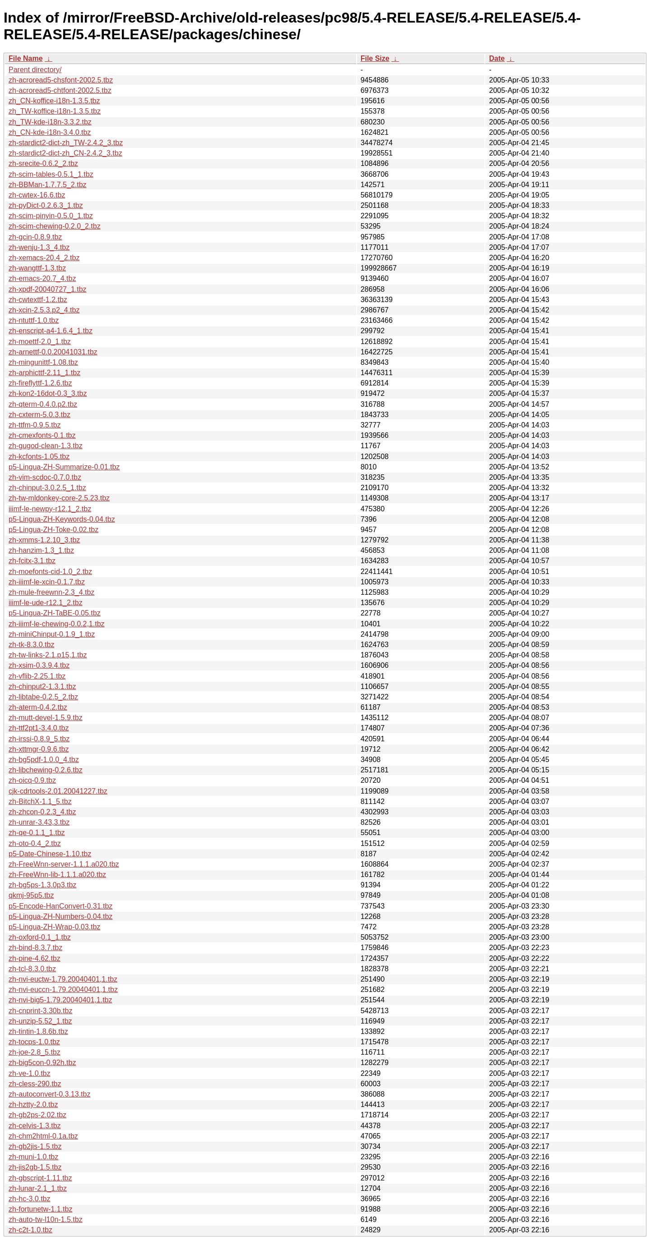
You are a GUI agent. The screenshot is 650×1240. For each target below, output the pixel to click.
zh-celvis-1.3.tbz (35, 1126)
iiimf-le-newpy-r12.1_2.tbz (50, 509)
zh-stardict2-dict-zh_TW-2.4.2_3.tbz (66, 143)
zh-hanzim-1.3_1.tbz (41, 550)
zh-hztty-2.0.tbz (33, 1104)
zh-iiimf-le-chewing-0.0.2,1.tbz (57, 624)
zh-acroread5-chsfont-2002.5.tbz (61, 80)
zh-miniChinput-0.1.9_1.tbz (52, 634)
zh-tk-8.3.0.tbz (31, 644)
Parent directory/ (35, 69)
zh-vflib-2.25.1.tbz (37, 676)
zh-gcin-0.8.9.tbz (35, 237)
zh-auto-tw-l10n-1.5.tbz (46, 1219)
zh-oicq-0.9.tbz (32, 780)
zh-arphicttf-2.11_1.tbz (44, 373)
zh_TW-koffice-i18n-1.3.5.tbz (55, 111)
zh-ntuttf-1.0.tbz (34, 320)
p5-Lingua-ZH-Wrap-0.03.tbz (54, 927)
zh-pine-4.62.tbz (34, 958)
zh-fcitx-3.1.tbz (32, 561)
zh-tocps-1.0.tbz (34, 1042)
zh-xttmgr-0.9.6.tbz (39, 749)
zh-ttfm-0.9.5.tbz (35, 425)
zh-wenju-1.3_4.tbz (39, 247)
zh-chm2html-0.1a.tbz (43, 1136)
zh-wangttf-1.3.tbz (37, 268)
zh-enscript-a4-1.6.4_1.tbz (51, 331)
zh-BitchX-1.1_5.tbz (40, 801)
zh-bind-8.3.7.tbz (35, 947)
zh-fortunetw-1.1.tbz (40, 1209)
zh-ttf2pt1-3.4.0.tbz (39, 728)
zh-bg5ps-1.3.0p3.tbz (42, 885)
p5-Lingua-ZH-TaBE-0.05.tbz (55, 613)
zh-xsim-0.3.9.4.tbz (39, 665)
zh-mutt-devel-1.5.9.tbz (46, 717)
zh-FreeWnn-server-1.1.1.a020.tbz (64, 864)
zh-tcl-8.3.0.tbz (32, 969)
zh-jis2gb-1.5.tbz (35, 1167)
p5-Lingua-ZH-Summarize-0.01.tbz (64, 467)
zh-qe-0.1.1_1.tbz (37, 832)
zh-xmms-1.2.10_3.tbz (44, 540)
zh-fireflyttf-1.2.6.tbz (40, 383)
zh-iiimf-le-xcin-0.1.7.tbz (47, 582)
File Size (375, 58)
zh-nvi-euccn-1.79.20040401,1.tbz (63, 989)
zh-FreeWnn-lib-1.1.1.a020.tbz (57, 874)
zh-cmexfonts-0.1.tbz (42, 435)
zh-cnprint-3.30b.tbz (40, 1011)
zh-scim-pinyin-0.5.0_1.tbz (51, 216)
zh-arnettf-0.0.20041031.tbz (53, 352)
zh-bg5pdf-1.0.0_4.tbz (44, 759)
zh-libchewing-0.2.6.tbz (46, 770)
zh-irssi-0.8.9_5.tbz (39, 739)
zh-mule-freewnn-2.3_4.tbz (51, 592)
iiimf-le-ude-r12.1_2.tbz (46, 602)
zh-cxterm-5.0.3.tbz (39, 414)
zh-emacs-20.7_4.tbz (42, 278)
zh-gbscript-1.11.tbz (40, 1178)
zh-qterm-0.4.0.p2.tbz (43, 404)
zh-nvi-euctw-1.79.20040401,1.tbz (63, 979)
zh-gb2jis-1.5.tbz (35, 1146)
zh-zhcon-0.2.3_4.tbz (42, 812)
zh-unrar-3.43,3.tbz (39, 822)
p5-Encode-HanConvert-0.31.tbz (60, 906)
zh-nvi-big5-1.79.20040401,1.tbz (60, 1000)
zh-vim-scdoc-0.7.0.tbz (45, 477)
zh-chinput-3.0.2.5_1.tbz (47, 487)
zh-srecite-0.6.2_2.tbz (43, 163)
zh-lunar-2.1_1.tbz (38, 1188)
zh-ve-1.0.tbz (29, 1073)
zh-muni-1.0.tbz (33, 1157)
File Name (26, 58)
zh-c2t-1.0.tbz (30, 1230)
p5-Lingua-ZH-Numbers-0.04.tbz (60, 916)
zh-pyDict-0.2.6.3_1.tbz (46, 205)
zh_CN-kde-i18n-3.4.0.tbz (50, 132)
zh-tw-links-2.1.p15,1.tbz (48, 655)
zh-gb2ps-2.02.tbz (37, 1115)
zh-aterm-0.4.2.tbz (38, 707)
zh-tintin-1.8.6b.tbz (38, 1031)
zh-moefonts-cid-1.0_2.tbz (50, 571)
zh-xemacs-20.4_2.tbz (44, 258)
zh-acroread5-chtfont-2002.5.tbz (60, 90)
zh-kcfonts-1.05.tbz (39, 456)
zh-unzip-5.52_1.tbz (40, 1021)
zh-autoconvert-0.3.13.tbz (49, 1094)
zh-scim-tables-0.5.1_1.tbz (51, 174)
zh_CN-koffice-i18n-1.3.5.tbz (54, 101)
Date (497, 58)
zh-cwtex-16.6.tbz (37, 195)
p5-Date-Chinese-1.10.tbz (50, 854)
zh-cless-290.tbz (35, 1084)
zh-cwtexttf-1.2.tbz (38, 299)
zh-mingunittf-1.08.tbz (43, 362)
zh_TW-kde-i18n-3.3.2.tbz (50, 122)
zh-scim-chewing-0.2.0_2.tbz (55, 226)
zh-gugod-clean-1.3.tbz (46, 446)
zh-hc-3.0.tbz (29, 1199)
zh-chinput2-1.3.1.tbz (42, 686)
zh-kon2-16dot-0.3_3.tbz (48, 393)
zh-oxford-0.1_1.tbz (40, 937)
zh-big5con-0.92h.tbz (42, 1062)
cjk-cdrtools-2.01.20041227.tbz (58, 791)
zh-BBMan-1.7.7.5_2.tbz (48, 184)
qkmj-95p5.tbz (31, 895)
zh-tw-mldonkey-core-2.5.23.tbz (59, 498)
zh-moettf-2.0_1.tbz (40, 341)
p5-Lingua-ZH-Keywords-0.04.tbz (62, 519)
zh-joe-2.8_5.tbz (34, 1052)
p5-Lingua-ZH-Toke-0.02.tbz (53, 529)
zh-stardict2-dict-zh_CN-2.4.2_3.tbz (65, 153)
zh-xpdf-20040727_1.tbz (48, 289)
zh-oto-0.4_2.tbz (35, 843)
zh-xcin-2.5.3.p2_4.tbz (44, 310)
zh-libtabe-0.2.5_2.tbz (43, 697)
